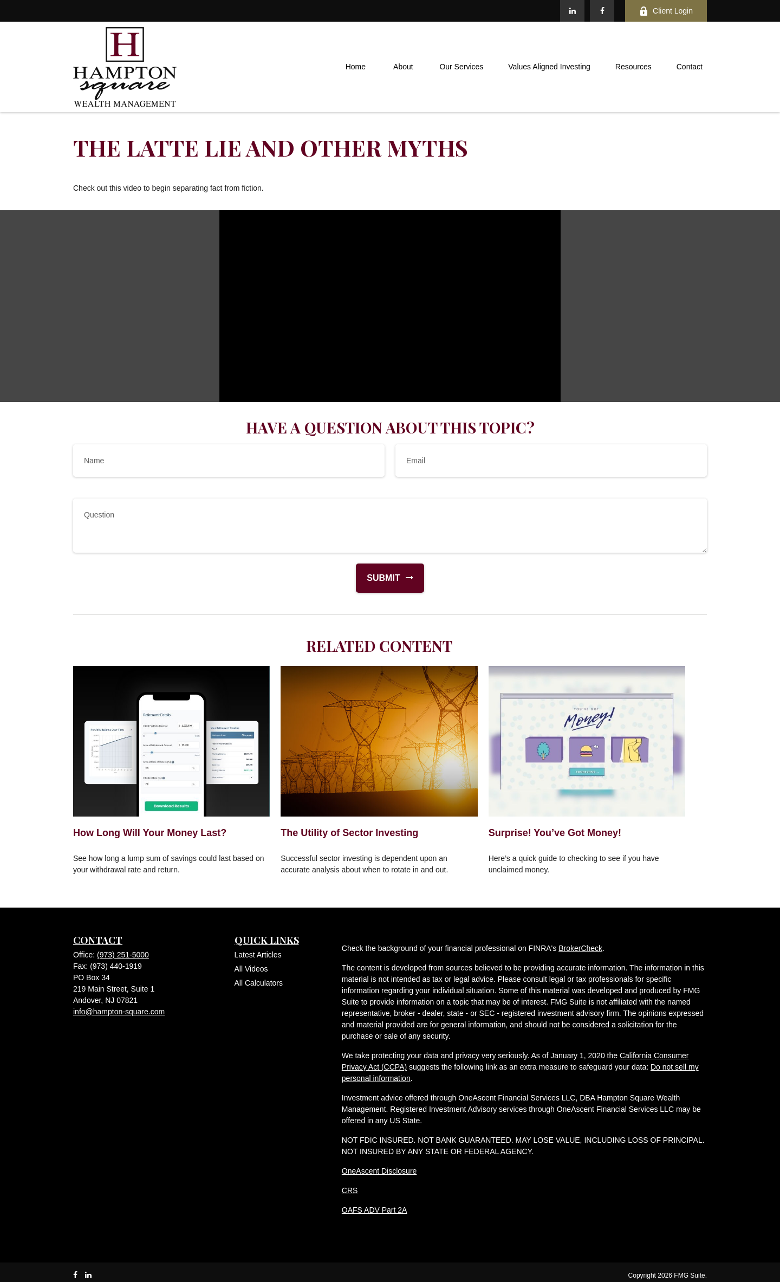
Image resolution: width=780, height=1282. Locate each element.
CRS (350, 1190)
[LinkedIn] (572, 11)
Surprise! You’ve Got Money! (555, 832)
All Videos (251, 968)
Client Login (666, 11)
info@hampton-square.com (119, 1011)
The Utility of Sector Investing (349, 832)
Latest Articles (258, 954)
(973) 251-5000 (123, 954)
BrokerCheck (580, 948)
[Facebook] (602, 11)
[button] (355, 67)
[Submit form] (378, 578)
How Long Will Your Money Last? (149, 832)
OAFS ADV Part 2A (374, 1210)
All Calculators (259, 983)
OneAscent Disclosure (379, 1171)
